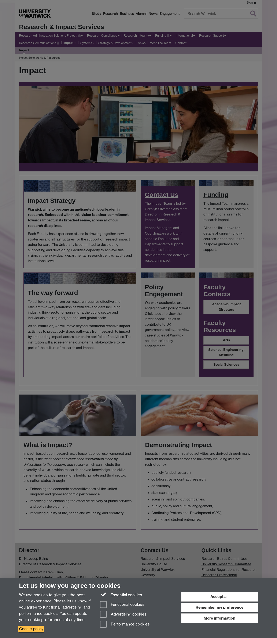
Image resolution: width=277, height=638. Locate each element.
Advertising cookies (123, 615)
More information (219, 618)
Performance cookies (125, 624)
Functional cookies (122, 605)
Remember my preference (220, 607)
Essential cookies (121, 594)
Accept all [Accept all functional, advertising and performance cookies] (219, 596)
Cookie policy (31, 628)
